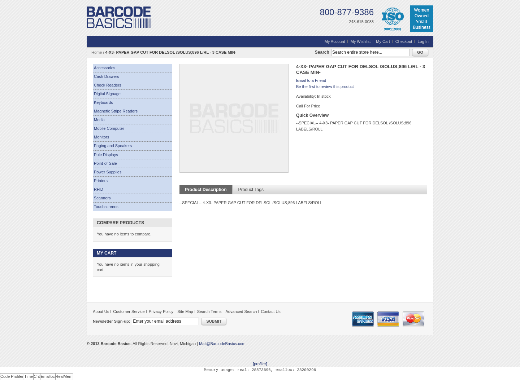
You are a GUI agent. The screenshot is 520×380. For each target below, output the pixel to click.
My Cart (383, 41)
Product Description (206, 189)
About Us (101, 311)
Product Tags (251, 189)
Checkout (403, 41)
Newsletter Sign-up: (111, 321)
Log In (423, 41)
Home (96, 52)
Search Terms (209, 311)
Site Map (185, 311)
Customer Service (128, 311)
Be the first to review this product (325, 86)
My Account (335, 41)
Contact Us (270, 311)
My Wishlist (361, 41)
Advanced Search (241, 311)
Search (322, 52)
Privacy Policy (161, 311)
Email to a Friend (311, 80)
